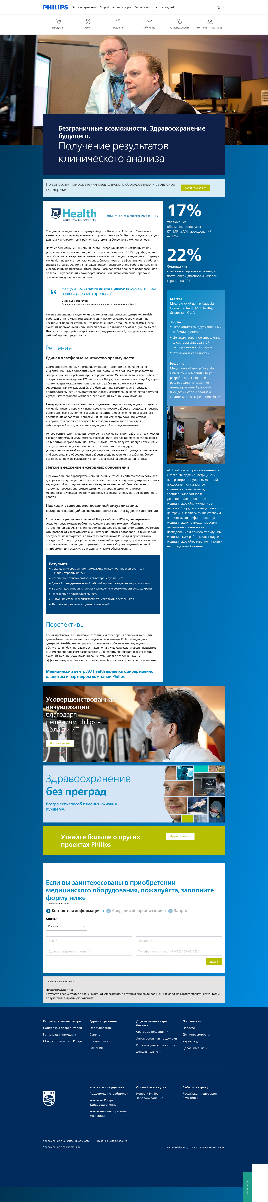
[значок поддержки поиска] (218, 7)
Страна (51, 918)
